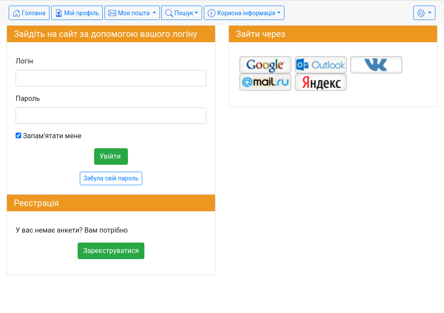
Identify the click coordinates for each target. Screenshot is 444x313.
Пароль (28, 98)
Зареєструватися (111, 250)
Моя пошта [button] (129, 13)
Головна (29, 13)
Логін (24, 61)
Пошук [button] (179, 13)
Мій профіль (77, 13)
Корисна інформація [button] (241, 13)
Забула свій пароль (111, 178)
